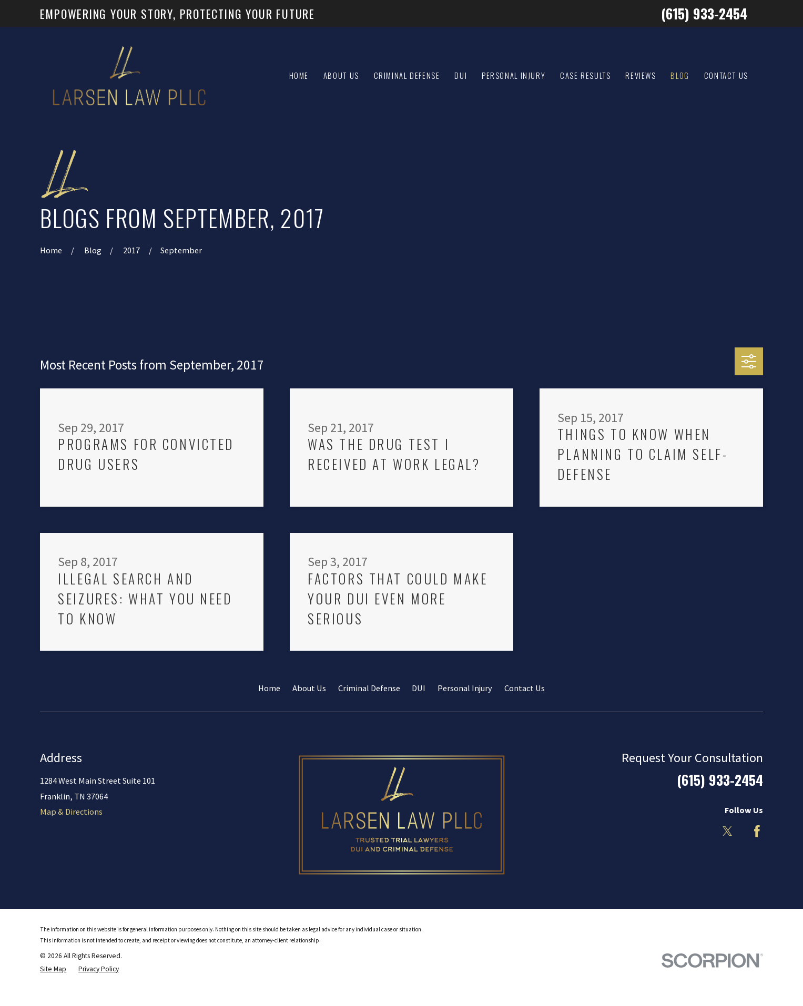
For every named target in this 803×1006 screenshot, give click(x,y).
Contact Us (524, 688)
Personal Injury (465, 688)
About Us (309, 688)
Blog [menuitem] (679, 75)
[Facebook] (757, 831)
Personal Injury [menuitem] (513, 75)
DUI (418, 688)
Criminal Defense (369, 688)
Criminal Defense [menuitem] (407, 75)
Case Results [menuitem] (585, 75)
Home (269, 688)
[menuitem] (53, 969)
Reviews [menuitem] (640, 75)
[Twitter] (727, 831)
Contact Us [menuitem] (726, 75)
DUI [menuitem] (460, 75)
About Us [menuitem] (341, 75)
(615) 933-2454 (704, 13)
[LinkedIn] (698, 831)
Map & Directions (71, 811)
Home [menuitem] (299, 75)
